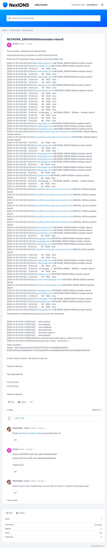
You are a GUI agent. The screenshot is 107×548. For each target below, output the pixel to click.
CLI (64, 486)
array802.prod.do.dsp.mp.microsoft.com (53, 132)
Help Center (41, 4)
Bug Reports (27, 30)
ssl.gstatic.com (43, 66)
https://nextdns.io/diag (32, 433)
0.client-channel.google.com (48, 280)
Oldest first (96, 410)
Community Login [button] (77, 5)
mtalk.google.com (44, 63)
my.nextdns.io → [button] (93, 5)
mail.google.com (44, 85)
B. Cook (15, 44)
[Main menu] (102, 5)
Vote (12, 402)
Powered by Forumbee (98, 546)
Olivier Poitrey (21, 428)
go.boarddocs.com (45, 90)
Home (4, 30)
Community (15, 30)
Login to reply (19, 418)
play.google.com (43, 238)
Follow (23, 402)
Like (15, 440)
